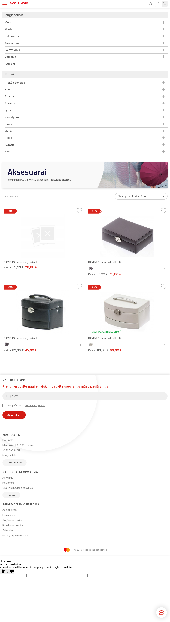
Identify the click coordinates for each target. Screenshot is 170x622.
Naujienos (8, 482)
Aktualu (10, 63)
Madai (9, 29)
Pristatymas (9, 515)
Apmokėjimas (10, 509)
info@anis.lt (9, 455)
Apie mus (7, 477)
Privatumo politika (35, 405)
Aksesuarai (12, 43)
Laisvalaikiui (13, 50)
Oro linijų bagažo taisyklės (17, 487)
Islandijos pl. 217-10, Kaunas (18, 445)
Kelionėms (12, 36)
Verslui (9, 22)
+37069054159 (11, 450)
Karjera (11, 495)
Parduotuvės (14, 462)
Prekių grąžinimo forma (15, 535)
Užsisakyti (14, 415)
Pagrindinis (14, 15)
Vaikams (10, 56)
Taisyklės (7, 530)
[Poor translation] (9, 571)
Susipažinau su (23, 405)
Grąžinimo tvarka (12, 520)
